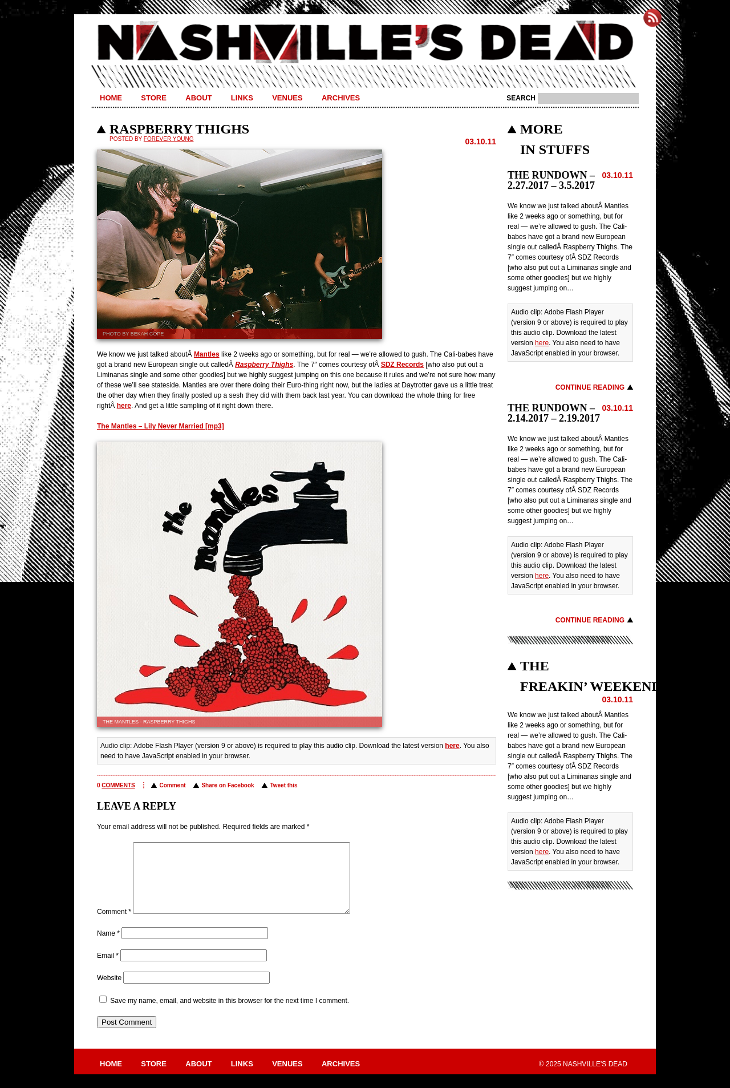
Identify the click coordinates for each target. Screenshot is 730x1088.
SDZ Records (402, 365)
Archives (341, 98)
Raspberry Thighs (264, 365)
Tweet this (283, 785)
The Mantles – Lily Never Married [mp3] (160, 426)
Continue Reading (589, 387)
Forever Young (169, 139)
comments (118, 785)
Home (111, 98)
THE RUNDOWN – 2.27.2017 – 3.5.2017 (551, 180)
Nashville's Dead (365, 42)
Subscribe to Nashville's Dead (652, 18)
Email (108, 969)
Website (109, 992)
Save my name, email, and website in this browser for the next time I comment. (229, 1014)
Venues (287, 98)
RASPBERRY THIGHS (179, 129)
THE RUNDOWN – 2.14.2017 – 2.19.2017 (554, 413)
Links (242, 98)
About (198, 98)
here (124, 406)
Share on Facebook (227, 785)
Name (108, 947)
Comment (172, 785)
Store (154, 98)
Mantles (207, 354)
